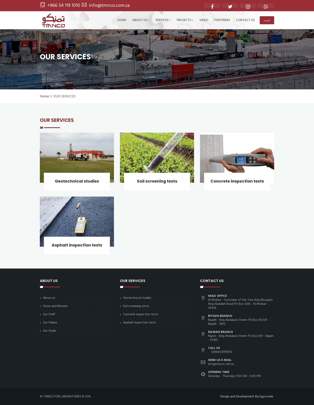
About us (140, 20)
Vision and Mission (55, 306)
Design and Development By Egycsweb (246, 396)
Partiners (222, 20)
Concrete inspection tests (237, 181)
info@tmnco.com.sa (106, 5)
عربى (267, 20)
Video (203, 20)
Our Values (50, 322)
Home (122, 20)
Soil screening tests (157, 181)
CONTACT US (245, 20)
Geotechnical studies (77, 181)
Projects (185, 20)
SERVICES (163, 20)
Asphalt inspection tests (77, 245)
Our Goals (49, 330)
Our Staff (49, 314)
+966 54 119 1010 (60, 5)
